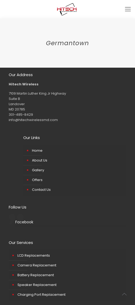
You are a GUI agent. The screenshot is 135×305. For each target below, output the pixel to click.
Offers (37, 179)
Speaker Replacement (37, 284)
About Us (39, 160)
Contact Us (41, 189)
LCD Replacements (33, 255)
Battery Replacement (35, 275)
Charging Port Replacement (41, 294)
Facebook (24, 222)
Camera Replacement (36, 265)
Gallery (38, 170)
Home (37, 150)
